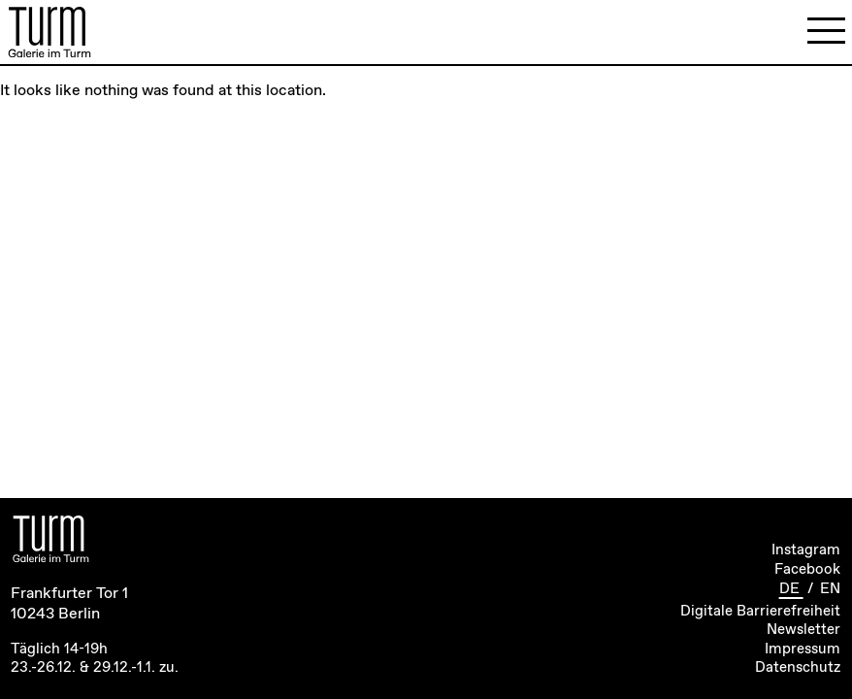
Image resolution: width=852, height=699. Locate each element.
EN (830, 589)
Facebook (807, 570)
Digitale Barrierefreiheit (760, 611)
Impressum (802, 649)
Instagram (805, 550)
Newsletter (803, 630)
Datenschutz (797, 668)
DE (791, 589)
